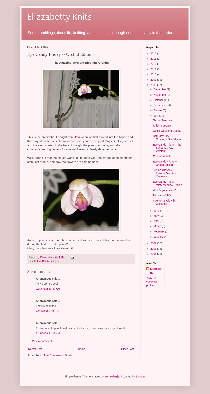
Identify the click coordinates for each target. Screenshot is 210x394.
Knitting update (162, 125)
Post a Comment (42, 341)
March (158, 226)
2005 (153, 253)
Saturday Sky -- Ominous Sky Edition (167, 137)
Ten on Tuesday (162, 120)
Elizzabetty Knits (59, 17)
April (157, 220)
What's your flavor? (164, 190)
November (160, 94)
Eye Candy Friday (46, 261)
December (160, 89)
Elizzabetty (155, 270)
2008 (153, 85)
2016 (153, 53)
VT (59, 261)
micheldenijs (111, 376)
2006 (153, 248)
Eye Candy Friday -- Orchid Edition (165, 163)
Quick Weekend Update (167, 130)
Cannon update (162, 156)
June (157, 210)
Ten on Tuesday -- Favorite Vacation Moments (165, 173)
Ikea (77, 137)
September (160, 105)
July (156, 115)
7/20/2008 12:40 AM (48, 288)
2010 (153, 74)
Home (81, 349)
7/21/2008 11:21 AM (48, 333)
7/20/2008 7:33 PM (47, 311)
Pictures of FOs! (162, 195)
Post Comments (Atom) (58, 355)
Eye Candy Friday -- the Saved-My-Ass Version (167, 148)
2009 (153, 79)
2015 (153, 58)
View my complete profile (151, 281)
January (159, 236)
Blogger (140, 376)
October (159, 100)
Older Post (127, 349)
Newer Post (35, 349)
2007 (153, 243)
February (159, 231)
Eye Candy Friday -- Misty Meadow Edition (167, 183)
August (158, 110)
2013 (153, 63)
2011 (153, 69)
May (156, 215)
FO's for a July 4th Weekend (164, 202)
